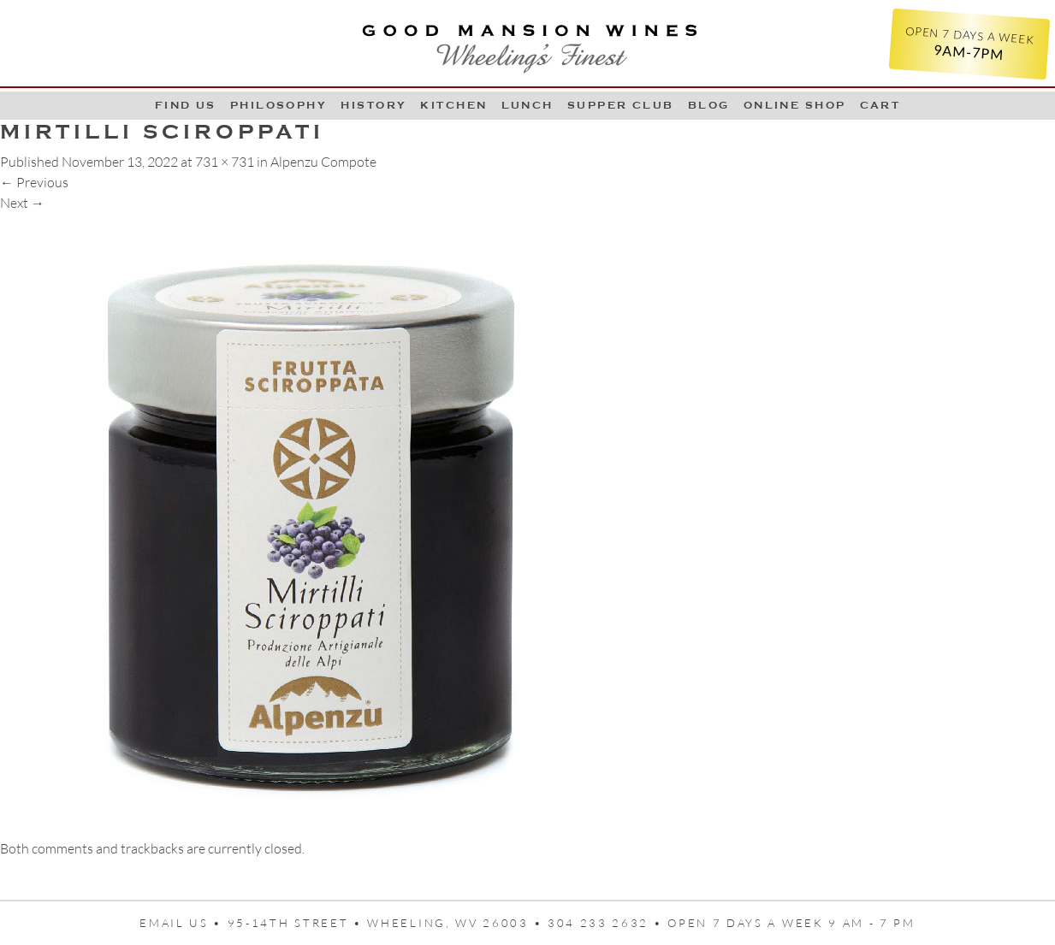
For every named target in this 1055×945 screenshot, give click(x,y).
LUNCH (527, 105)
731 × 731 (224, 161)
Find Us (185, 105)
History (373, 105)
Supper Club (620, 105)
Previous (34, 182)
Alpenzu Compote (323, 161)
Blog (709, 105)
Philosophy (279, 105)
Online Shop (795, 105)
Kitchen (453, 105)
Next (22, 202)
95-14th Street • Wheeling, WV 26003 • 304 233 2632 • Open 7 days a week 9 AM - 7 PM (572, 923)
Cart (880, 105)
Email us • (183, 923)
